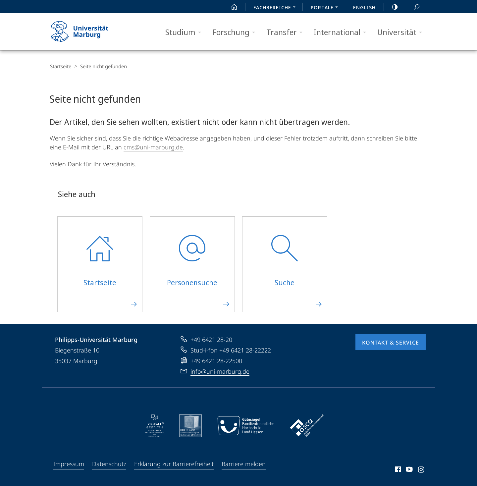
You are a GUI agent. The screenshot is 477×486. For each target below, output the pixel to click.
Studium (185, 32)
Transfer (286, 32)
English (364, 7)
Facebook (397, 470)
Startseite (60, 66)
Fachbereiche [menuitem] (276, 8)
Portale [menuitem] (326, 8)
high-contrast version (391, 7)
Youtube (408, 470)
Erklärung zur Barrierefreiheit (174, 463)
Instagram (421, 470)
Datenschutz (109, 463)
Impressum (68, 463)
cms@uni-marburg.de (153, 147)
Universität (401, 32)
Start (230, 7)
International (342, 32)
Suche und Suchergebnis (413, 7)
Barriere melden (244, 463)
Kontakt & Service (390, 342)
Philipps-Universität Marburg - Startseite (85, 31)
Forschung (235, 32)
